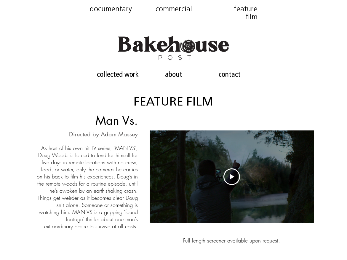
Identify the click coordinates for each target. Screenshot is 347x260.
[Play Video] (231, 176)
